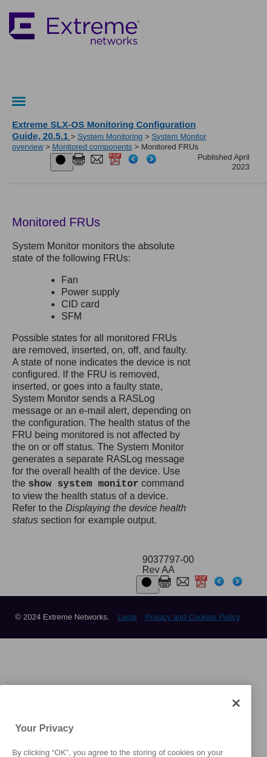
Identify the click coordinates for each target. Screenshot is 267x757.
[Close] (236, 723)
